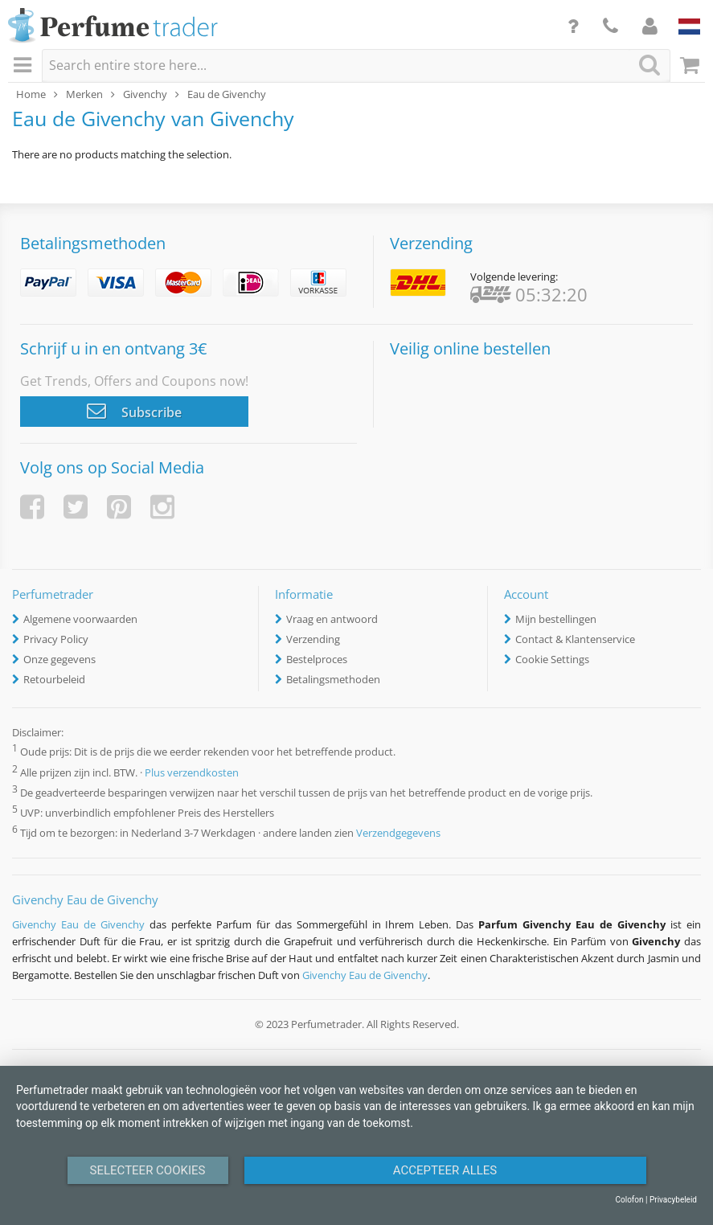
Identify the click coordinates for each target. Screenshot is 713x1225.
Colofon (629, 1199)
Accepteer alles (445, 1170)
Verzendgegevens (398, 833)
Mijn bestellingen (555, 619)
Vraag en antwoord (332, 619)
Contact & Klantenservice (575, 639)
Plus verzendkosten (192, 772)
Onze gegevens (59, 659)
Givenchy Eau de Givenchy (78, 924)
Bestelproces (316, 659)
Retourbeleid (54, 679)
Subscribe (134, 410)
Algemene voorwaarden (80, 619)
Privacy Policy (55, 639)
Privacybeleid (673, 1199)
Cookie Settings (552, 659)
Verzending (313, 639)
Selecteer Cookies (148, 1170)
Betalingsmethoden (333, 679)
